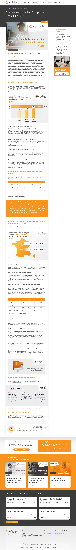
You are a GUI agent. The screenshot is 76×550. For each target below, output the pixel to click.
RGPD (48, 547)
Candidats (34, 2)
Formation (49, 2)
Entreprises (42, 2)
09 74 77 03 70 (27, 533)
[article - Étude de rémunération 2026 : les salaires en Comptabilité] (38, 474)
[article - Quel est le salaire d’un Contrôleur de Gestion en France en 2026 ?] (15, 474)
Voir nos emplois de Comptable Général (62, 74)
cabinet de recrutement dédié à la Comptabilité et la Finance (29, 415)
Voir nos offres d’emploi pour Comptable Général (54, 448)
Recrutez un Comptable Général (21, 449)
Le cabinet (27, 2)
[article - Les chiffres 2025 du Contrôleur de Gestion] (60, 474)
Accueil (7, 8)
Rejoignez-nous (59, 533)
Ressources (57, 2)
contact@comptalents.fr (30, 534)
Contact (64, 2)
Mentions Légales (43, 547)
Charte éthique (53, 547)
